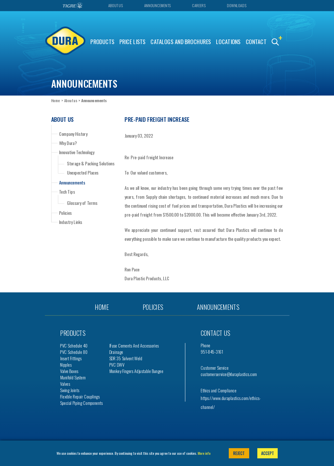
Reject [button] (239, 453)
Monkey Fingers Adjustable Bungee (136, 371)
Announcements (157, 5)
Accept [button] (267, 453)
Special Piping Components (81, 403)
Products (102, 41)
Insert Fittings (71, 358)
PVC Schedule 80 (74, 352)
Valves (65, 384)
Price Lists (132, 41)
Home (55, 100)
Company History (73, 133)
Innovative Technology (77, 152)
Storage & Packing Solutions (90, 163)
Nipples (66, 365)
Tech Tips (67, 191)
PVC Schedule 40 (74, 345)
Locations (228, 41)
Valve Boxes (69, 371)
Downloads (236, 5)
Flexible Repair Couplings (80, 396)
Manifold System (73, 377)
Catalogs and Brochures (181, 41)
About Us (115, 5)
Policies (65, 212)
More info (204, 453)
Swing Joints (69, 390)
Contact (256, 41)
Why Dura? (68, 143)
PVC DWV (117, 365)
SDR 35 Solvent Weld (125, 358)
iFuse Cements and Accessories (134, 345)
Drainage (116, 352)
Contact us (215, 332)
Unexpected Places (83, 172)
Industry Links (70, 222)
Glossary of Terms (82, 203)
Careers (199, 5)
